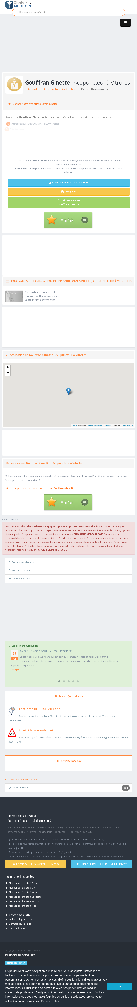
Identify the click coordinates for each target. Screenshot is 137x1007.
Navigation (69, 191)
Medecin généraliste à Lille (20, 887)
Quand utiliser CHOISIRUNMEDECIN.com (102, 864)
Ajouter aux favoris (20, 570)
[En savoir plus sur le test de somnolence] (12, 732)
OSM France (127, 425)
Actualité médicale (69, 761)
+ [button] (7, 367)
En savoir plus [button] (50, 1001)
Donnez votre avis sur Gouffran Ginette (32, 104)
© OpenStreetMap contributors (100, 425)
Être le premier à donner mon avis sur (40, 488)
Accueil (32, 89)
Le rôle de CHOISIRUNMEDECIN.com (36, 864)
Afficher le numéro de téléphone (69, 182)
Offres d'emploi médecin (23, 815)
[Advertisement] (69, 46)
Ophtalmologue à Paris (19, 919)
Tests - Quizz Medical (69, 696)
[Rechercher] (68, 12)
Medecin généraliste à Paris (21, 883)
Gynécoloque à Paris (18, 914)
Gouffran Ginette (19, 787)
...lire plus (17, 669)
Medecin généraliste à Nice (21, 905)
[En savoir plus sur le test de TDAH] (12, 710)
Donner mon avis (19, 578)
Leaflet (75, 425)
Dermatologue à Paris (18, 923)
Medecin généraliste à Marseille (23, 892)
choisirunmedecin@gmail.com (20, 954)
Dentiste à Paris (15, 928)
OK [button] (119, 986)
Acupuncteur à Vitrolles (59, 89)
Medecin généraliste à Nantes (22, 901)
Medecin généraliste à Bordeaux (23, 896)
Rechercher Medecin (21, 562)
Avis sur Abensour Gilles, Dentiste (46, 651)
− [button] (7, 373)
